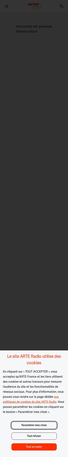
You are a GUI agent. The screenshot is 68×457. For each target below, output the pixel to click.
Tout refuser (34, 436)
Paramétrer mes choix (34, 425)
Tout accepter (34, 446)
